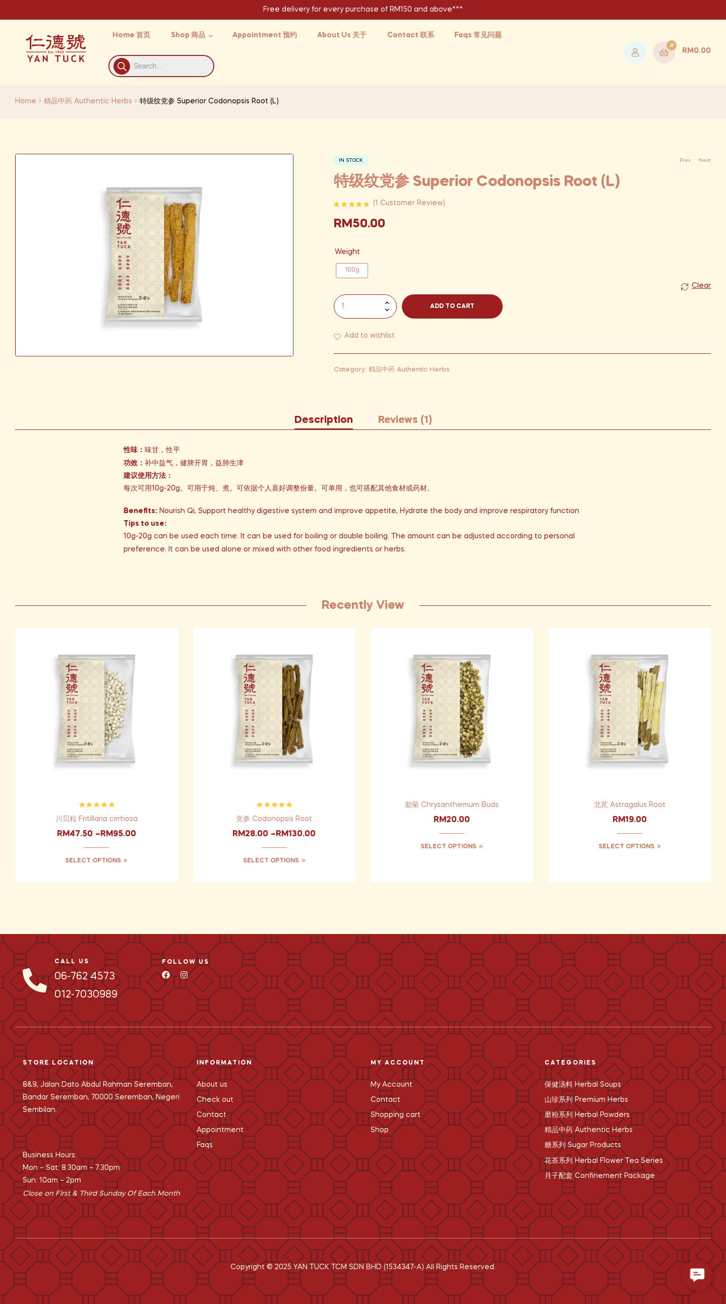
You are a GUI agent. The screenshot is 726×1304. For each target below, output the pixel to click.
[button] (697, 1275)
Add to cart (452, 306)
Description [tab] (323, 420)
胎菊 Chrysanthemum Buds (452, 805)
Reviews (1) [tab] (405, 420)
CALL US (71, 962)
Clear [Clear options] (701, 285)
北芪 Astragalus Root (630, 805)
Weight (347, 252)
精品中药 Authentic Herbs (88, 101)
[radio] (352, 270)
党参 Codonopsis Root (274, 819)
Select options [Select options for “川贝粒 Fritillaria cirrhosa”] (93, 861)
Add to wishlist (369, 335)
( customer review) (409, 203)
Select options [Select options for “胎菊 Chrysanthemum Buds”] (448, 847)
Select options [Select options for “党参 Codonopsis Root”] (271, 861)
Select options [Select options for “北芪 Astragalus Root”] (626, 847)
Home (25, 101)
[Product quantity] (365, 306)
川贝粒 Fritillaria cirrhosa (96, 819)
